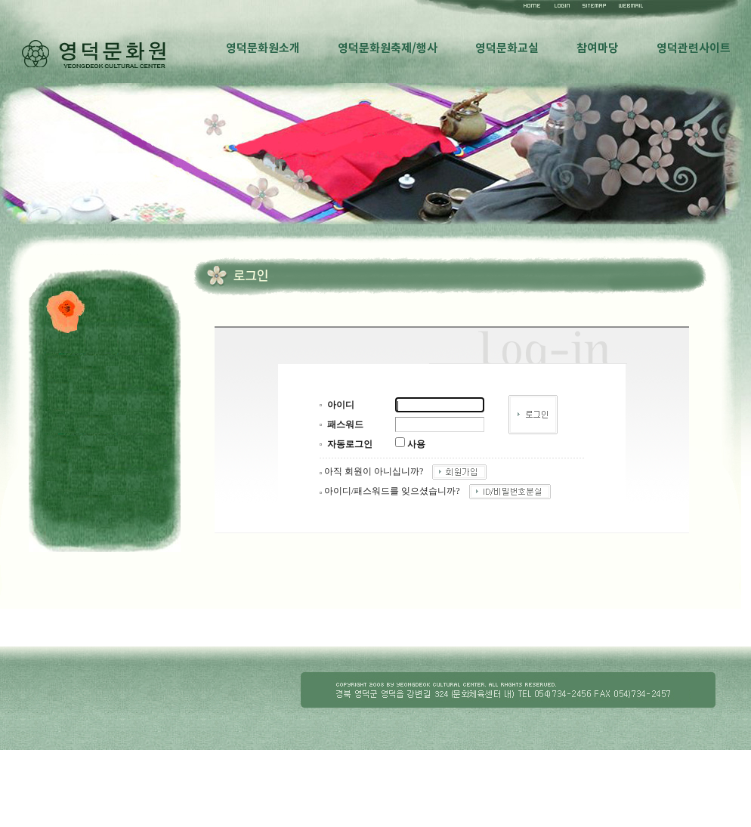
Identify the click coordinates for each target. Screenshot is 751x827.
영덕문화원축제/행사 (387, 48)
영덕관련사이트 (694, 48)
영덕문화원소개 (263, 48)
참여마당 (597, 48)
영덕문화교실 (507, 48)
